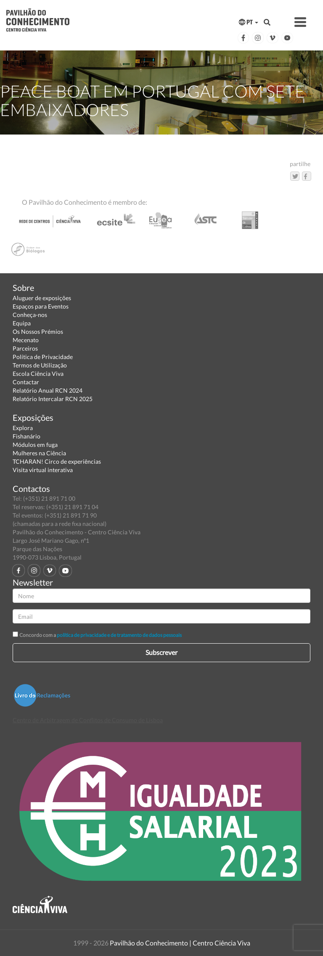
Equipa (22, 323)
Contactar (26, 382)
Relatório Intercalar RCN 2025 (53, 398)
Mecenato (26, 339)
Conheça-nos (30, 314)
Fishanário (26, 436)
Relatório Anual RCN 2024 (47, 390)
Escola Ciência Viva (38, 373)
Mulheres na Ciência (39, 453)
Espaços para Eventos (41, 306)
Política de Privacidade (43, 356)
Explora (23, 427)
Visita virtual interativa (43, 469)
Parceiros (25, 348)
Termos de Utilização (40, 365)
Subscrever (161, 652)
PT (248, 22)
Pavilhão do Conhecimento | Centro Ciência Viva (180, 943)
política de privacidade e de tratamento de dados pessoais (119, 635)
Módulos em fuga (35, 444)
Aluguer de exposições (42, 297)
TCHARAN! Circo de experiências (57, 461)
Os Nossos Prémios (38, 331)
